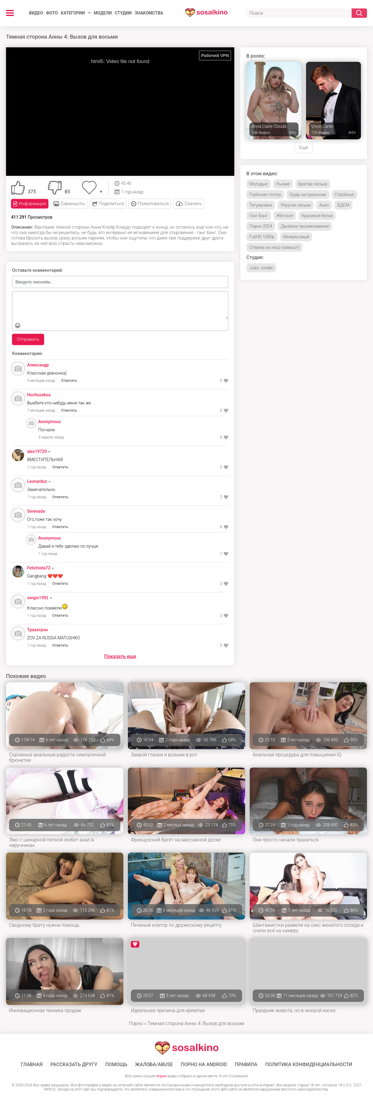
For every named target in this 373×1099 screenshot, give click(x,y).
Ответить (69, 380)
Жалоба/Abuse (154, 1064)
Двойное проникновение (305, 226)
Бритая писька (313, 184)
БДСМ (343, 205)
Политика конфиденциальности (308, 1064)
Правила (246, 1064)
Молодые (258, 184)
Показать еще (120, 656)
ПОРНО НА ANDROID (204, 1064)
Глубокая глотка (265, 194)
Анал (324, 205)
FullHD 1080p (261, 236)
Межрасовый (296, 236)
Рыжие (283, 184)
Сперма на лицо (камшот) (274, 247)
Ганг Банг (258, 215)
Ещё (303, 147)
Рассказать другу (73, 1064)
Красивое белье (317, 215)
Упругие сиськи (295, 205)
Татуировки (260, 205)
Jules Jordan (261, 267)
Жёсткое (285, 215)
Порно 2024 (260, 226)
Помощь (116, 1064)
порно (161, 1076)
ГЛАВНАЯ (32, 1064)
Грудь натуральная (307, 194)
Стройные (344, 194)
